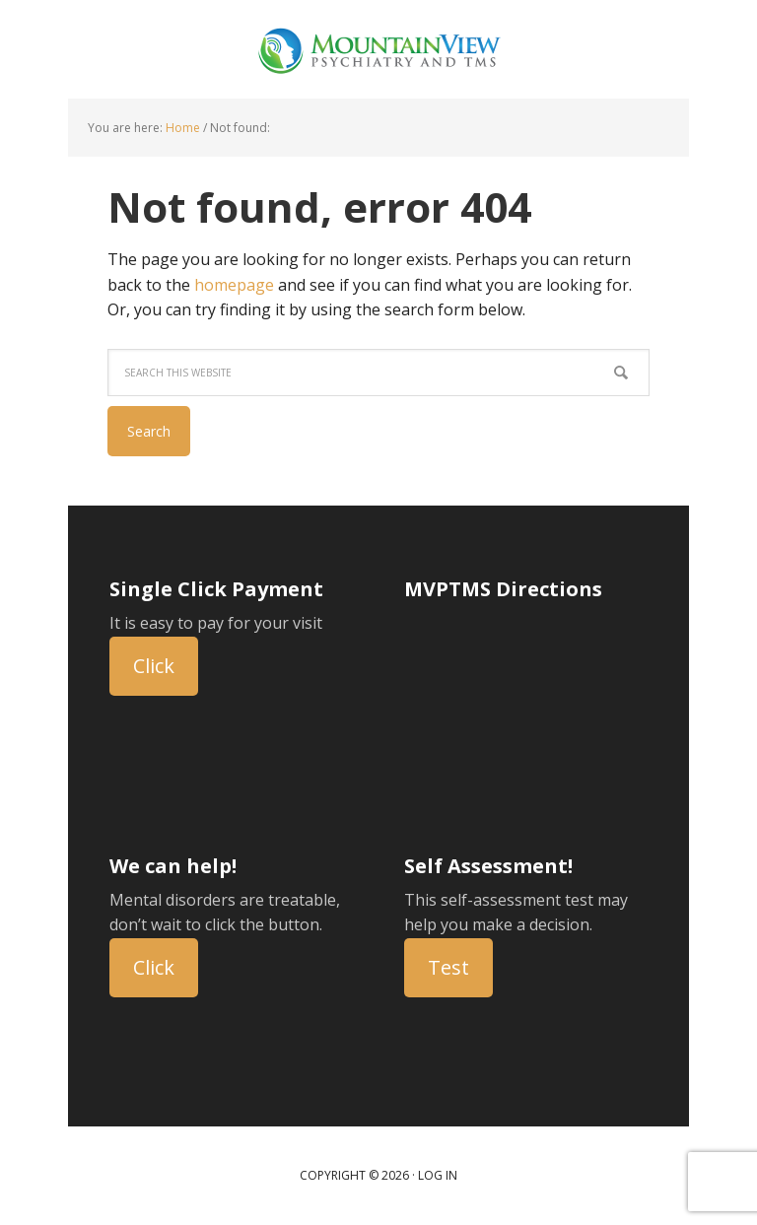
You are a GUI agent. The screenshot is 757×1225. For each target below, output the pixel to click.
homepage (234, 285)
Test (448, 967)
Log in (437, 1175)
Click (153, 665)
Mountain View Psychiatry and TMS (378, 49)
